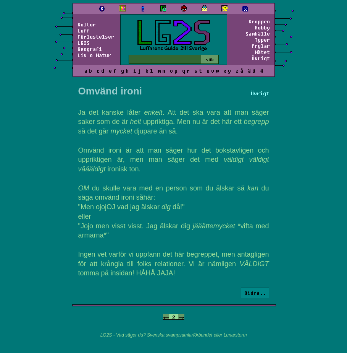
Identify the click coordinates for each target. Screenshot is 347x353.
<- (166, 317)
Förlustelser (95, 37)
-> (181, 317)
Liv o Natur (94, 55)
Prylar (261, 46)
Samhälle (257, 34)
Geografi (89, 49)
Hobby (262, 27)
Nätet (262, 52)
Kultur (86, 24)
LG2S (83, 43)
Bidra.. (255, 293)
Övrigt (261, 58)
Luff (83, 31)
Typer (262, 40)
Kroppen (259, 21)
